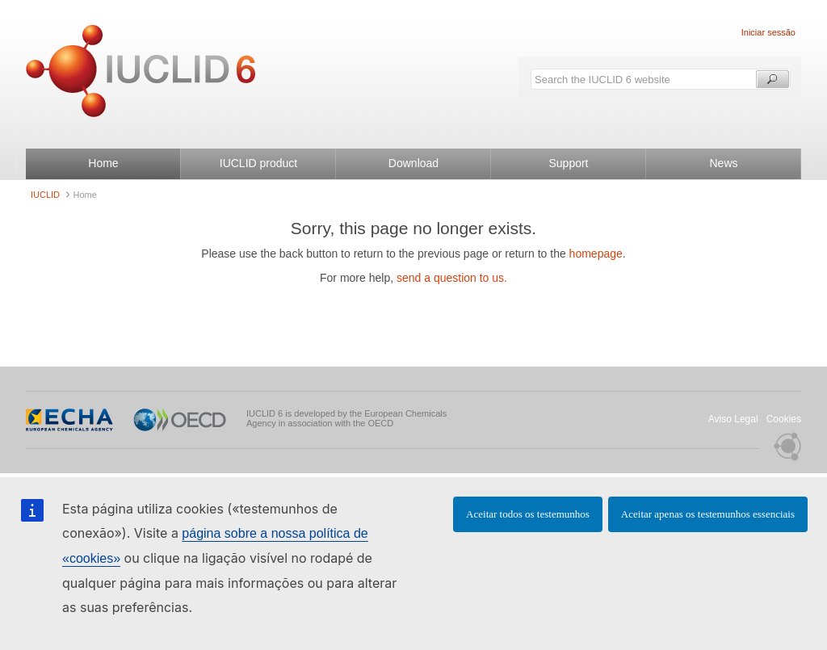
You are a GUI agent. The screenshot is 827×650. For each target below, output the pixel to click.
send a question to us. (452, 277)
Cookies (783, 419)
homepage (596, 253)
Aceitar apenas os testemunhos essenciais (708, 514)
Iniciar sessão (768, 32)
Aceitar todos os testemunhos (528, 514)
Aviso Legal (733, 419)
